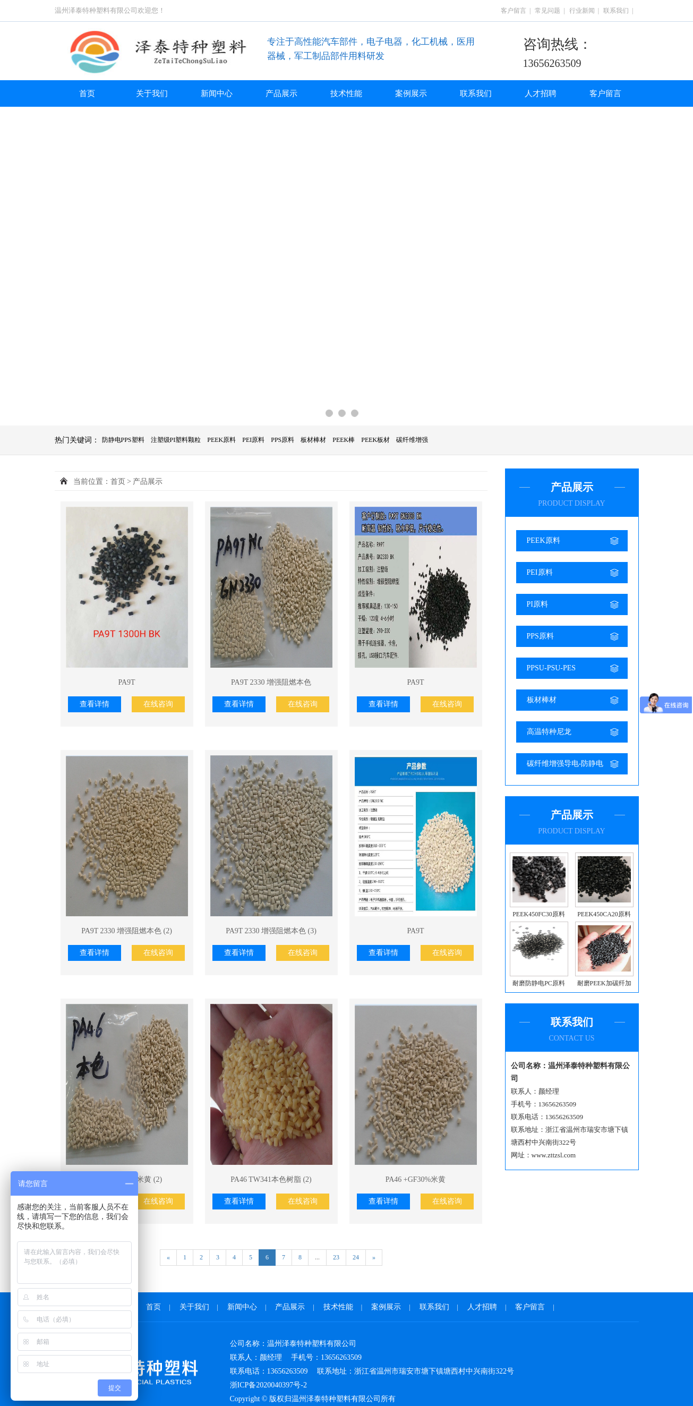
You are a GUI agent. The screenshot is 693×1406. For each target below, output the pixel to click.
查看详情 (94, 704)
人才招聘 (541, 93)
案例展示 (411, 93)
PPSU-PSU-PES (551, 668)
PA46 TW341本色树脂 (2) (270, 1179)
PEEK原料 (221, 440)
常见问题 (547, 10)
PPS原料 (282, 440)
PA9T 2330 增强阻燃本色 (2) (126, 931)
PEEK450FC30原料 (538, 914)
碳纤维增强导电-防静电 (565, 764)
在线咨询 (158, 704)
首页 (87, 93)
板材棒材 (313, 440)
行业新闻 (582, 10)
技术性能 (346, 93)
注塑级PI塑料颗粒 (176, 440)
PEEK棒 (343, 440)
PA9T (126, 682)
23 (336, 1257)
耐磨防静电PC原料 (538, 983)
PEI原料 (253, 440)
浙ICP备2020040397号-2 (268, 1385)
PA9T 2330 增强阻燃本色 (271, 682)
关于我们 (152, 93)
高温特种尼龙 (549, 732)
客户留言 (513, 10)
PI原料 (537, 604)
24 (356, 1257)
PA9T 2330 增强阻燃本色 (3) (271, 931)
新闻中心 (217, 93)
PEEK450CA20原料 (604, 914)
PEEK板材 (375, 440)
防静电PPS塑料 (123, 440)
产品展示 (281, 93)
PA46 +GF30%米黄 (416, 1179)
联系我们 (616, 10)
